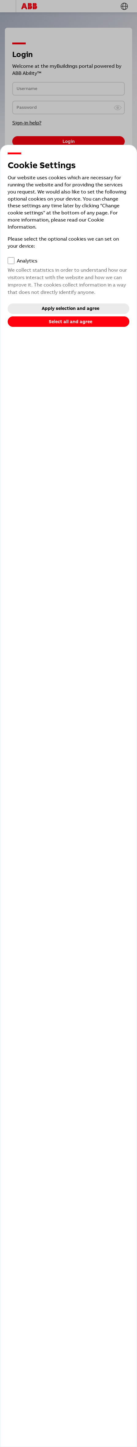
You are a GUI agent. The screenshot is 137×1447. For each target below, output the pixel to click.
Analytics (27, 261)
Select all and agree (70, 322)
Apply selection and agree (70, 308)
